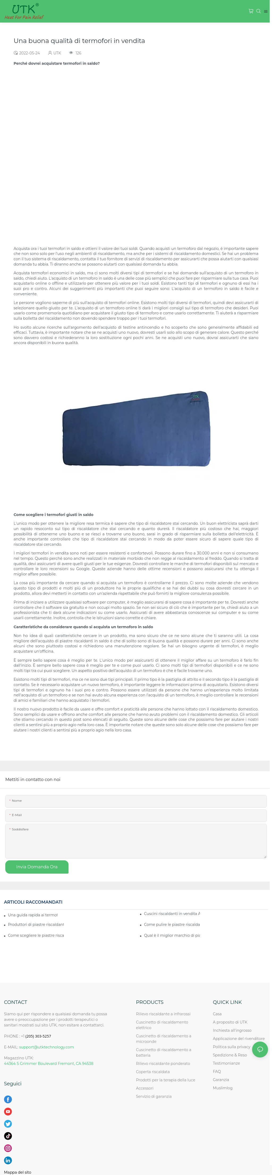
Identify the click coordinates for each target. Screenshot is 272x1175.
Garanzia (221, 1079)
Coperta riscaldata (153, 1071)
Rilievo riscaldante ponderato (163, 1063)
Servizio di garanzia (155, 1096)
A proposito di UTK (230, 1022)
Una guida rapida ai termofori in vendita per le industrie (32, 915)
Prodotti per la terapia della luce (165, 1080)
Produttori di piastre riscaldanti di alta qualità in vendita (36, 924)
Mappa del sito (17, 1172)
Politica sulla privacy (231, 1046)
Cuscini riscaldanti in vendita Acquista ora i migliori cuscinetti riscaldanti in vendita (172, 913)
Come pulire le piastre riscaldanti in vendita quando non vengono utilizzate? (172, 924)
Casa (217, 1014)
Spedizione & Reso (230, 1055)
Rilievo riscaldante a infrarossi (163, 1014)
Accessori (145, 1088)
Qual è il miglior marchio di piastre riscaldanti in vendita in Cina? (172, 935)
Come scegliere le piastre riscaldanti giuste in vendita (36, 935)
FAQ (217, 1071)
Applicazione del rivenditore (239, 1038)
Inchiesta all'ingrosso (232, 1030)
